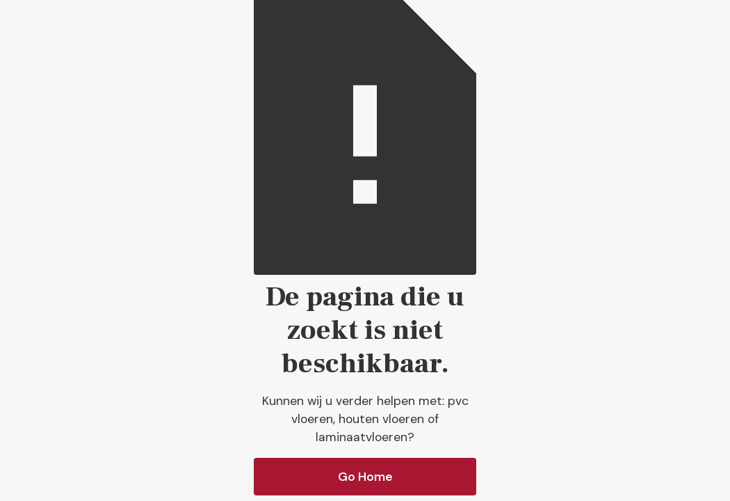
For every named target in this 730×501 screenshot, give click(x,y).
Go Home (365, 476)
